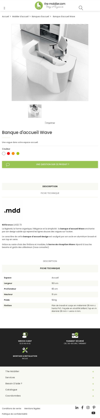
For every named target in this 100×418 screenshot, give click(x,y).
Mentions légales (32, 408)
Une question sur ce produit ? (37, 164)
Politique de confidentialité (14, 414)
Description (50, 186)
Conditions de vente (11, 408)
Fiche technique (50, 193)
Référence (7, 224)
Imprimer (50, 123)
